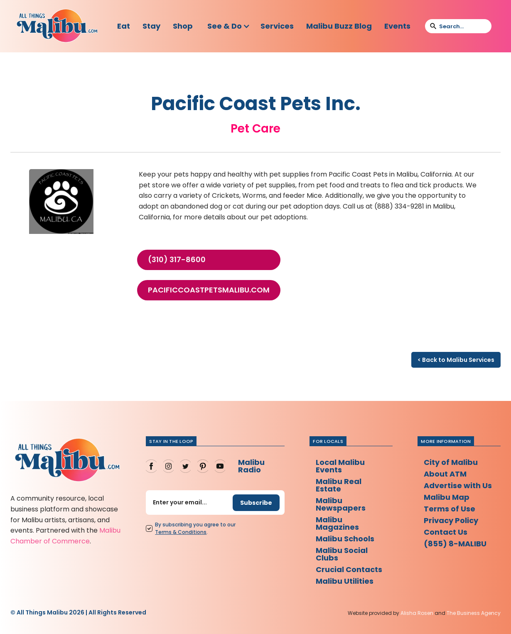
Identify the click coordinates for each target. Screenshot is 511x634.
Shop (183, 26)
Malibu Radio (251, 466)
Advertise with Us (458, 485)
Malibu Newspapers (341, 504)
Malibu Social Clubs (342, 554)
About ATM (445, 474)
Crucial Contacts (349, 569)
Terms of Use (449, 509)
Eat (123, 26)
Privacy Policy (451, 520)
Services (277, 26)
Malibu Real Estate (338, 485)
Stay (151, 26)
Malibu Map (446, 497)
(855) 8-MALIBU (455, 543)
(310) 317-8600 (177, 260)
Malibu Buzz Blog (339, 26)
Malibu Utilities (344, 581)
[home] (56, 26)
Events (397, 26)
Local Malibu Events (340, 466)
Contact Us (445, 532)
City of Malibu (451, 462)
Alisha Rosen (416, 613)
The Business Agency (474, 613)
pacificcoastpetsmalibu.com (209, 290)
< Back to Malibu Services (456, 360)
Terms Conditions (180, 532)
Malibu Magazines (337, 523)
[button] (228, 26)
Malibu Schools (345, 538)
